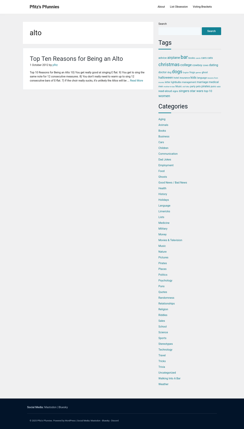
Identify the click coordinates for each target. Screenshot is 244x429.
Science (163, 332)
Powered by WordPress (64, 420)
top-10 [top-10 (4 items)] (208, 91)
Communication (168, 153)
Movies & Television (170, 240)
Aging (161, 119)
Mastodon (50, 407)
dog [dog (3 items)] (169, 72)
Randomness (166, 297)
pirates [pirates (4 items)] (205, 86)
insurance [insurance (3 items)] (185, 77)
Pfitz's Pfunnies (44, 6)
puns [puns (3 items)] (213, 86)
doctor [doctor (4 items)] (162, 72)
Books (162, 130)
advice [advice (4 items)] (162, 57)
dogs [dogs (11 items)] (177, 71)
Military (162, 228)
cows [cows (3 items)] (205, 65)
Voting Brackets (202, 6)
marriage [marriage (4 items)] (202, 82)
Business (163, 136)
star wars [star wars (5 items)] (196, 91)
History (162, 194)
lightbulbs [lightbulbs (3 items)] (176, 82)
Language (164, 205)
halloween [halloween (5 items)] (165, 77)
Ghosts (162, 176)
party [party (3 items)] (193, 86)
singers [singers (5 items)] (184, 91)
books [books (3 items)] (191, 58)
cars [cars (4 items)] (204, 57)
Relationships (166, 303)
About (161, 6)
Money (162, 234)
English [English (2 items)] (186, 73)
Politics (162, 274)
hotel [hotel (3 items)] (176, 77)
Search (162, 23)
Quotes (162, 292)
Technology (165, 349)
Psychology (165, 280)
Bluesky (63, 407)
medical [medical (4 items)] (214, 82)
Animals (163, 125)
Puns (161, 286)
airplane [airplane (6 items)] (173, 58)
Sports (162, 338)
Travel (162, 355)
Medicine (163, 222)
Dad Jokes (164, 159)
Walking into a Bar (169, 378)
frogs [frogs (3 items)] (192, 72)
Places (162, 269)
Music (162, 246)
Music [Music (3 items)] (178, 86)
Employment (166, 165)
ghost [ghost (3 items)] (205, 72)
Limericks (164, 211)
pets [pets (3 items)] (198, 86)
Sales (161, 320)
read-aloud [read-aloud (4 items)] (165, 91)
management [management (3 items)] (189, 82)
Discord (115, 420)
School (162, 326)
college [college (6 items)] (186, 65)
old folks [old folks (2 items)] (185, 87)
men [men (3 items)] (160, 86)
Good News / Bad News (172, 182)
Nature (162, 251)
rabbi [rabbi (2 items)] (219, 87)
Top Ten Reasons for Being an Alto (76, 58)
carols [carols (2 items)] (198, 58)
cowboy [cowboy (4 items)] (197, 65)
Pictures (163, 257)
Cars (161, 142)
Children (163, 148)
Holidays (163, 199)
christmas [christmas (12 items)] (169, 64)
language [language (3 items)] (202, 77)
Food (161, 171)
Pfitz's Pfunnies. (45, 420)
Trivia (161, 367)
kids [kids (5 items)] (194, 77)
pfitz (55, 65)
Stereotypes (165, 343)
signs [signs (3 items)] (175, 91)
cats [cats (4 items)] (210, 57)
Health (162, 188)
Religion (163, 309)
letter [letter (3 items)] (167, 82)
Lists (161, 217)
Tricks (162, 361)
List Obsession (179, 6)
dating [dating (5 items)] (213, 65)
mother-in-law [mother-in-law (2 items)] (169, 87)
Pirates (162, 263)
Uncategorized (167, 372)
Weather (163, 384)
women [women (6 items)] (164, 96)
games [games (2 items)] (198, 73)
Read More (136, 80)
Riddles (162, 315)
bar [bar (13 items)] (184, 57)
